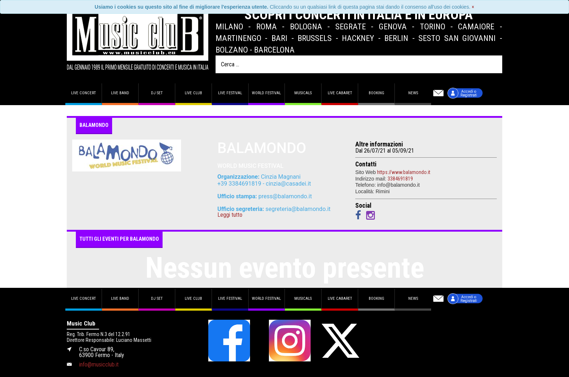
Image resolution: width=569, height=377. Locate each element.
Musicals (303, 93)
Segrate (350, 26)
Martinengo (238, 38)
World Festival (266, 93)
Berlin (396, 38)
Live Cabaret (340, 93)
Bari (279, 38)
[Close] (473, 7)
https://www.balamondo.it (403, 172)
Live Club (193, 93)
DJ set (157, 93)
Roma (266, 26)
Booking (376, 93)
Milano (229, 26)
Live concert (83, 93)
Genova (393, 26)
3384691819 (400, 179)
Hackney (358, 38)
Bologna (306, 26)
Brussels (315, 38)
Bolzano (232, 49)
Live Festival (230, 93)
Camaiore (476, 26)
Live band (120, 93)
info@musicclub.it (99, 364)
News (413, 93)
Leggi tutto (229, 215)
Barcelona (274, 49)
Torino (432, 26)
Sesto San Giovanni (457, 38)
